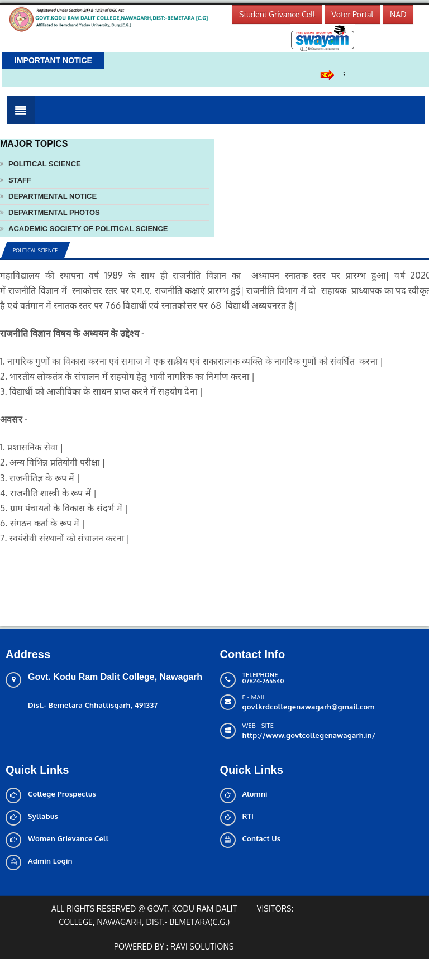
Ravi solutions (202, 946)
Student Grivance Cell (277, 14)
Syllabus (43, 816)
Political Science (44, 164)
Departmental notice (52, 196)
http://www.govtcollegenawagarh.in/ (309, 735)
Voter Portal (353, 14)
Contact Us (261, 838)
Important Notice (53, 60)
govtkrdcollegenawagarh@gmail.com (308, 706)
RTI (248, 816)
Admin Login (50, 860)
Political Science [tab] (35, 250)
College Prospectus (62, 793)
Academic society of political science (88, 228)
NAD (398, 14)
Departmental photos (54, 212)
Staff (19, 180)
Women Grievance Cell (68, 838)
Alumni (255, 793)
